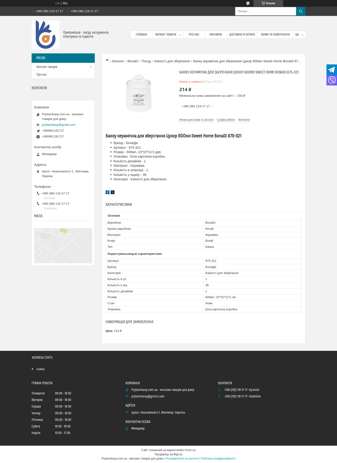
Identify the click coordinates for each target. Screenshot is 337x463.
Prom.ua (190, 450)
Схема (41, 369)
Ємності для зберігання (172, 61)
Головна (141, 35)
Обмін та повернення (275, 35)
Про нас (194, 35)
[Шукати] (300, 11)
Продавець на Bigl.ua (168, 454)
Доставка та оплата (242, 35)
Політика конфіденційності (218, 458)
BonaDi (133, 61)
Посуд (146, 61)
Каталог (118, 61)
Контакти (215, 35)
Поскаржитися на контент (181, 458)
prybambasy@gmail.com (58, 124)
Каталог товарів (165, 35)
